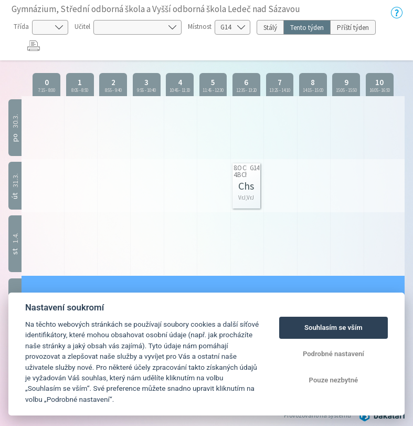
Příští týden (353, 27)
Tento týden (307, 27)
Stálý (270, 27)
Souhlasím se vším (333, 327)
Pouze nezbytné (333, 380)
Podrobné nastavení (333, 354)
